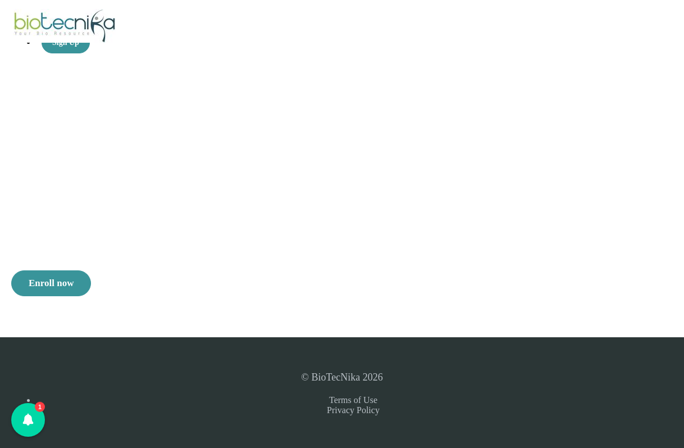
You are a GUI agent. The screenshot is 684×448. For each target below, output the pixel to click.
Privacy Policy (353, 410)
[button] (28, 420)
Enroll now (51, 283)
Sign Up (65, 42)
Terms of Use (353, 400)
